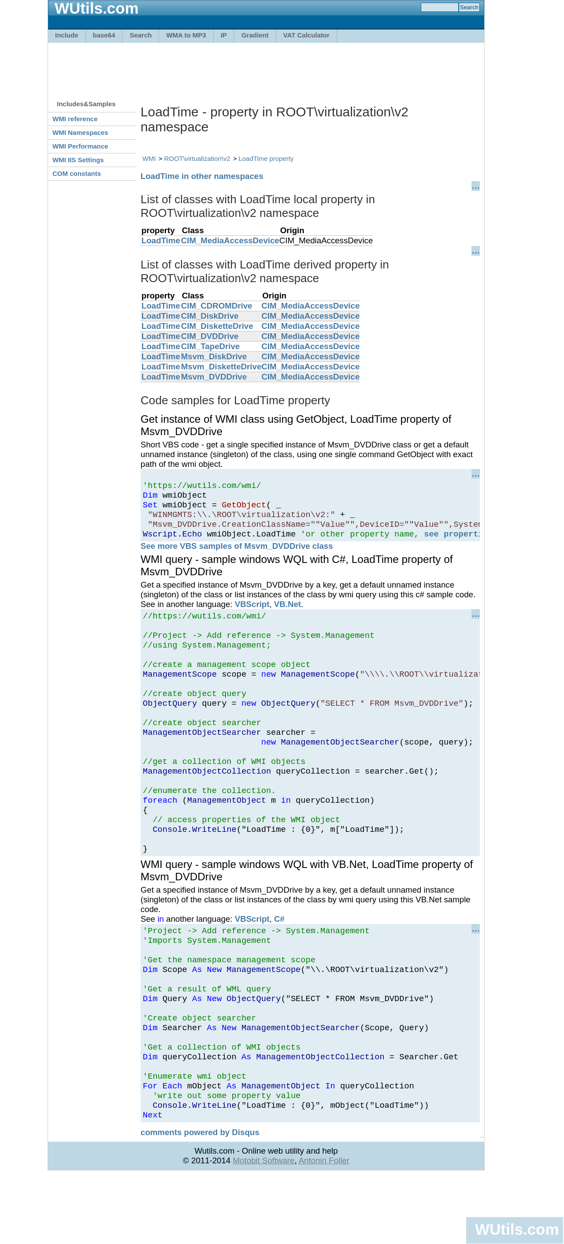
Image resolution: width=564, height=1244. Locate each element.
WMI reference (75, 119)
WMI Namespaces (80, 132)
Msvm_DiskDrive (214, 356)
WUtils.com (517, 1229)
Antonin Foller (324, 1229)
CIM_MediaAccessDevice (230, 240)
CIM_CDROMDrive (216, 305)
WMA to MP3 (186, 35)
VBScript (252, 613)
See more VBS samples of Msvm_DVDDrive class (237, 555)
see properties (458, 542)
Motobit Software (263, 1229)
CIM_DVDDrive (210, 336)
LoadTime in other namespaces (202, 176)
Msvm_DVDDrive (214, 376)
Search (141, 35)
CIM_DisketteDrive (217, 326)
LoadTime (160, 240)
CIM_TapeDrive (210, 346)
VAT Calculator (306, 35)
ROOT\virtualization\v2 (197, 158)
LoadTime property (266, 158)
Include (66, 35)
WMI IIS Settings (78, 160)
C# (279, 961)
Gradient (255, 35)
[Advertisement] (266, 67)
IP (224, 35)
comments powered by (200, 1201)
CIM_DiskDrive (210, 315)
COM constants (76, 173)
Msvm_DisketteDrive (221, 366)
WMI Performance (80, 146)
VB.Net (287, 613)
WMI (149, 158)
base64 (104, 35)
